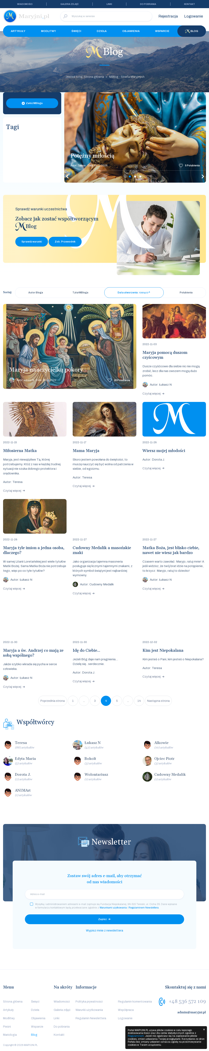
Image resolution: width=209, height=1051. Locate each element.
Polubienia (192, 165)
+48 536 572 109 (187, 1001)
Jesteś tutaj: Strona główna (85, 76)
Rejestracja (168, 16)
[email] (104, 894)
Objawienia (131, 31)
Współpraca (126, 1010)
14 (139, 700)
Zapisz (102, 919)
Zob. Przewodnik (65, 241)
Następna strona (158, 700)
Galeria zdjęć (69, 4)
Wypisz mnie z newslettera (104, 930)
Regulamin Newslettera (91, 1018)
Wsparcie (162, 31)
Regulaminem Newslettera (144, 907)
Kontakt (189, 4)
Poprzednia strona (52, 700)
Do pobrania (148, 4)
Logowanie (193, 16)
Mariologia (10, 1034)
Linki (109, 4)
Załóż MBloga (34, 103)
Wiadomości (24, 4)
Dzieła (102, 31)
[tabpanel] (135, 137)
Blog (191, 31)
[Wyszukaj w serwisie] (106, 16)
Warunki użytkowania (89, 1010)
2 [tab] (135, 177)
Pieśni (7, 1026)
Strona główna (12, 1001)
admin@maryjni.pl (191, 1012)
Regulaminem (136, 1036)
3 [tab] (140, 177)
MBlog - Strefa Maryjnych (127, 76)
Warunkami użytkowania (113, 907)
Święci (76, 31)
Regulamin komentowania (135, 1001)
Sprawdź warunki (31, 241)
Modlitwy (48, 31)
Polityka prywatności (89, 1001)
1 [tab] (130, 177)
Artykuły (18, 31)
